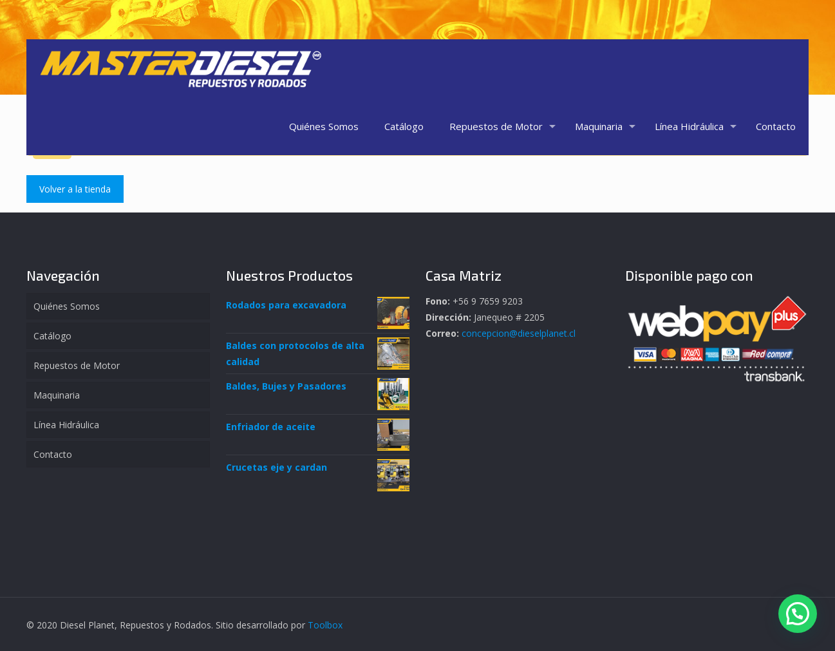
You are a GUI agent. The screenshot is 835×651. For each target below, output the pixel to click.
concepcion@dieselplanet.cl (519, 333)
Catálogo (52, 336)
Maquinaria (56, 395)
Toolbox (325, 625)
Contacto (52, 454)
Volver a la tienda (75, 189)
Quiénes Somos (66, 306)
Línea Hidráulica (66, 425)
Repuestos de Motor (76, 365)
